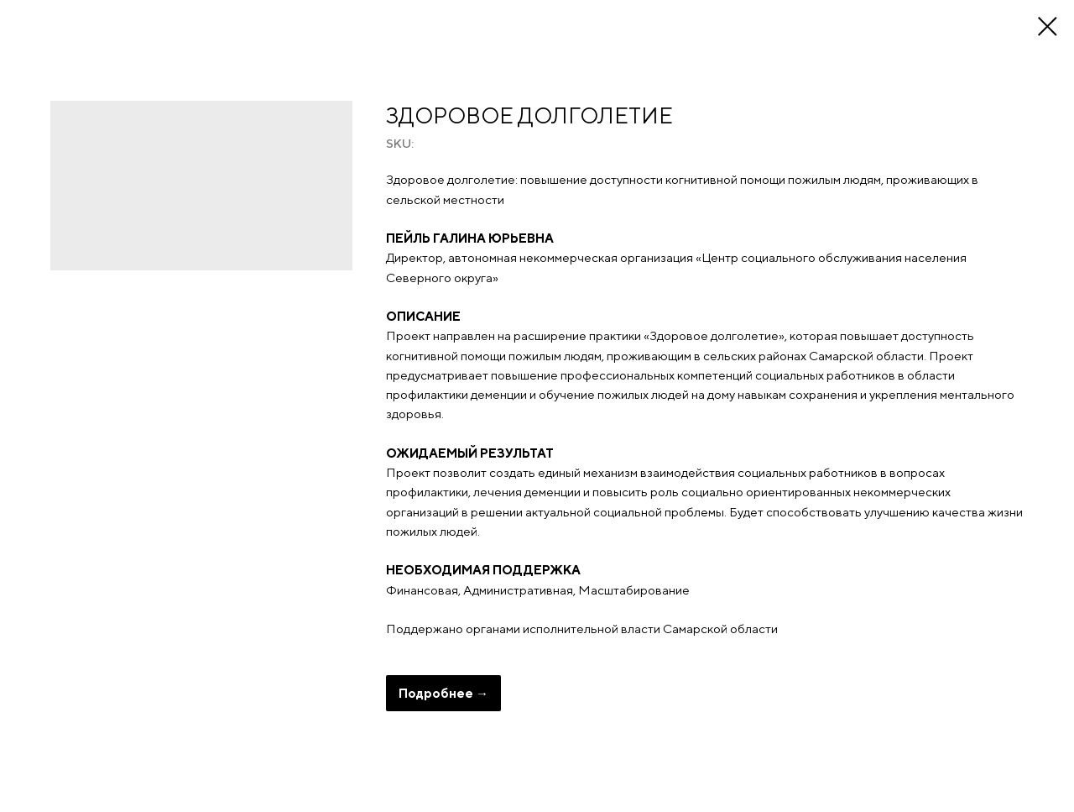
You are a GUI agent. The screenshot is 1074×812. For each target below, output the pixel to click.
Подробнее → (443, 693)
